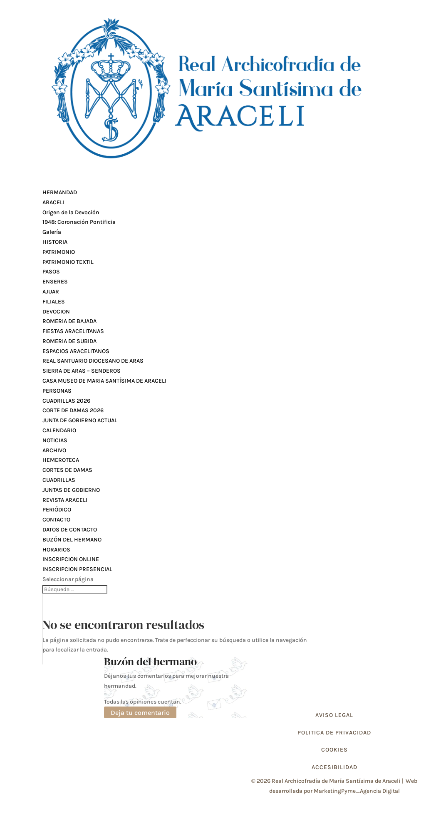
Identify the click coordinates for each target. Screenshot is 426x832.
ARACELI (53, 202)
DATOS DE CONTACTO (69, 529)
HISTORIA (54, 242)
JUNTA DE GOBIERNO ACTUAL (79, 420)
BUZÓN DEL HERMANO (72, 539)
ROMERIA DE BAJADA (69, 321)
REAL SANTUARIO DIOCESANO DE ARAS (93, 360)
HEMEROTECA (60, 460)
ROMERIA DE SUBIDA (69, 341)
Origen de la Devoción (70, 212)
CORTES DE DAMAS (67, 470)
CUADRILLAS (58, 480)
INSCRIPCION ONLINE (70, 559)
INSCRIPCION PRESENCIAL (77, 569)
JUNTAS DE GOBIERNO (71, 490)
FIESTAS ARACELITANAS (73, 331)
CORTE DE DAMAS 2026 (73, 410)
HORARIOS (56, 549)
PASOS (51, 271)
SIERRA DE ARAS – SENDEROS (81, 370)
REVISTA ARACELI (64, 500)
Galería (51, 232)
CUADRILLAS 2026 (66, 400)
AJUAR (50, 291)
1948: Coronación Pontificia (79, 222)
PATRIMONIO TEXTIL (68, 262)
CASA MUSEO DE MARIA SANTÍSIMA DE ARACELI (104, 380)
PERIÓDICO (56, 509)
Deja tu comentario (140, 713)
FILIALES (53, 301)
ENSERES (55, 281)
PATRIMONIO (58, 252)
